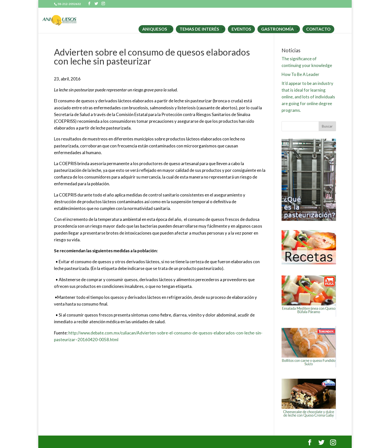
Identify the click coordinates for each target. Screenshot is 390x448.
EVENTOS (241, 29)
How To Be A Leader (300, 74)
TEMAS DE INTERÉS (199, 29)
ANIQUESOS (154, 29)
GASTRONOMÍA (277, 29)
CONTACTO (318, 29)
